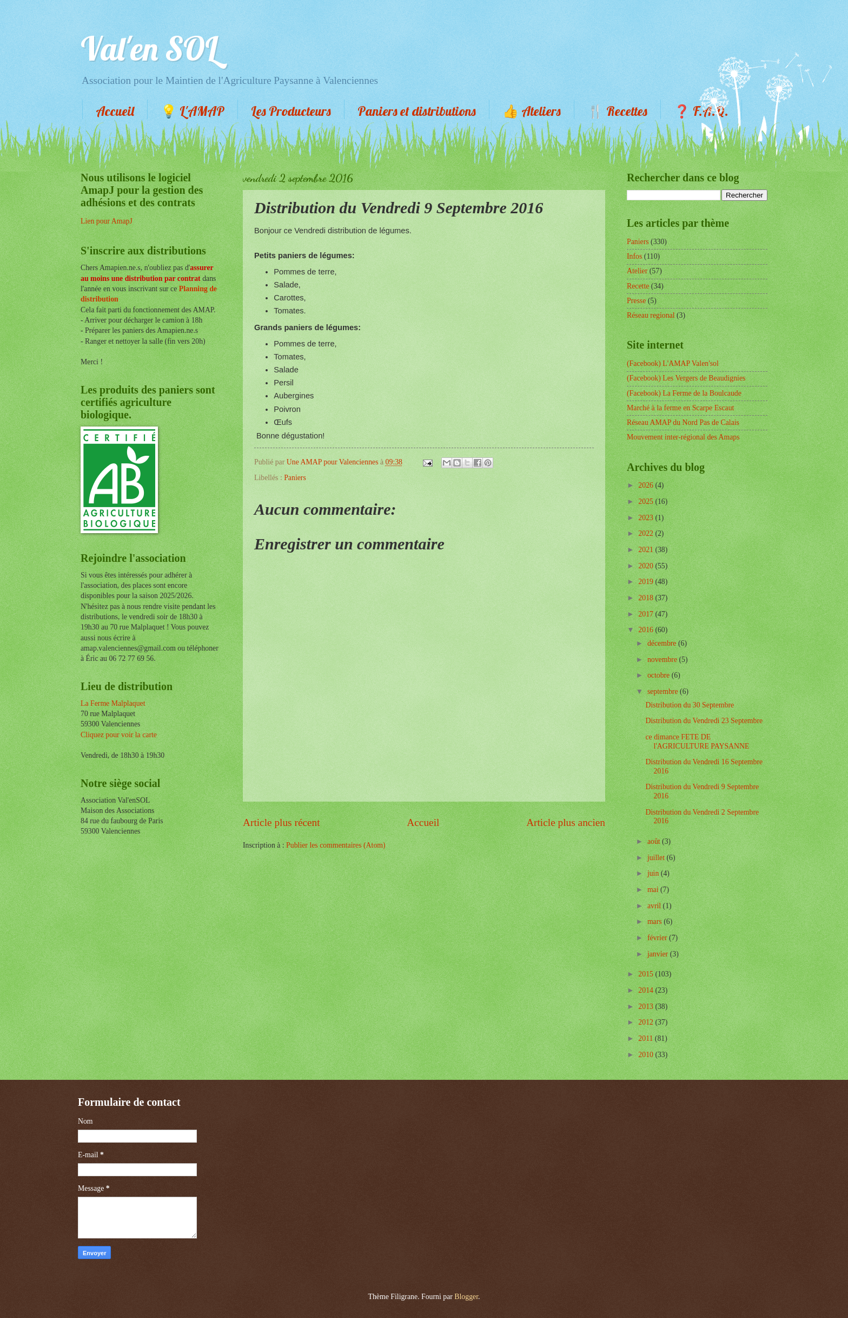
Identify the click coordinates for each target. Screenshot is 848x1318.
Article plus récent (281, 822)
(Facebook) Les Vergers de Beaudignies (686, 378)
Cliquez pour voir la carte (119, 735)
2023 (646, 518)
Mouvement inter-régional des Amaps (683, 437)
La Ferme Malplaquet (113, 703)
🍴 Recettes (617, 111)
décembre (662, 643)
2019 (646, 582)
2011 (646, 1038)
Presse (636, 301)
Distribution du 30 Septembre (689, 705)
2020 (646, 566)
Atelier (637, 271)
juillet (657, 858)
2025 (646, 501)
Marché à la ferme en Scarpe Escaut (680, 408)
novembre (663, 659)
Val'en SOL (149, 48)
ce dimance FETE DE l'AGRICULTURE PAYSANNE (697, 741)
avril (655, 906)
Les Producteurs (291, 111)
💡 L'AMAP (192, 111)
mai (653, 890)
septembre (663, 691)
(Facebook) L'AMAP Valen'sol (673, 363)
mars (655, 921)
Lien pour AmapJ (106, 221)
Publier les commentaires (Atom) (336, 845)
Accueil (115, 111)
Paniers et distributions (416, 111)
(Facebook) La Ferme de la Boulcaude (684, 393)
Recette (638, 286)
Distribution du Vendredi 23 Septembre (704, 721)
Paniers (295, 478)
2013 (646, 1006)
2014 (646, 990)
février (658, 938)
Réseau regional (651, 315)
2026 (646, 485)
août (654, 841)
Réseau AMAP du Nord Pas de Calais (683, 422)
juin (654, 873)
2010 (646, 1055)
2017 (646, 614)
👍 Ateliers (531, 111)
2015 (646, 974)
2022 (646, 533)
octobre (659, 675)
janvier (658, 954)
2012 (646, 1022)
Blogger (466, 1297)
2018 (646, 598)
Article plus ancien (565, 822)
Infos (634, 256)
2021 (646, 550)
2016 (646, 630)
